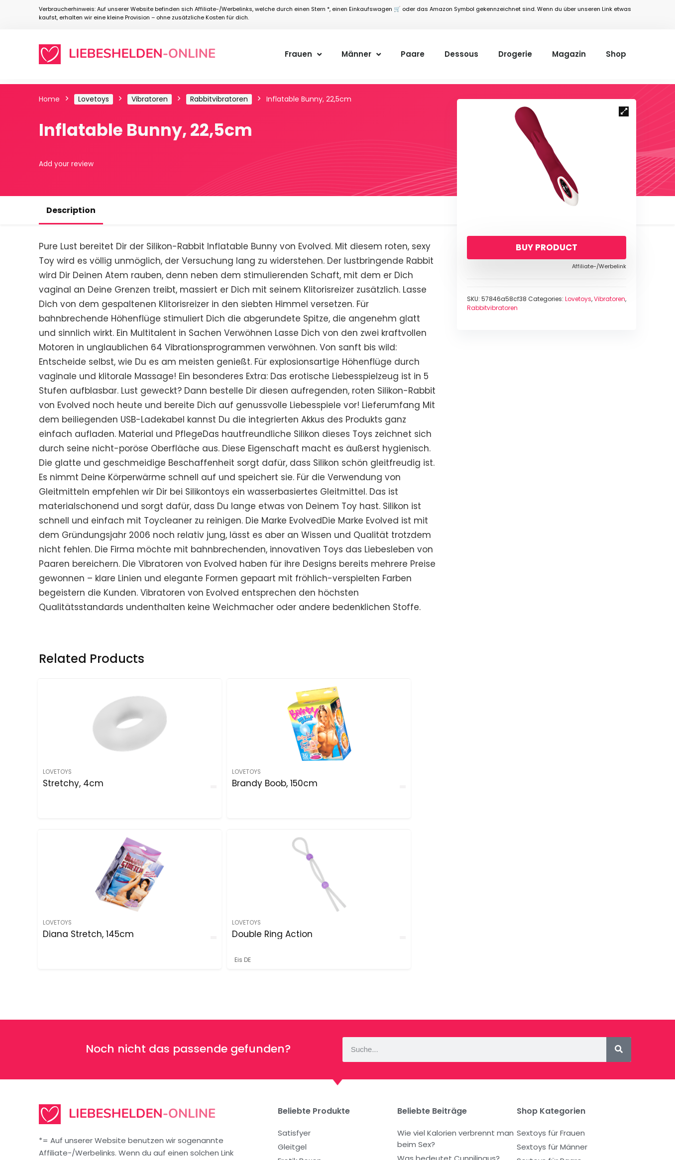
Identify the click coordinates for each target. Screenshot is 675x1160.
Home (49, 99)
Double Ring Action (373, 788)
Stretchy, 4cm (74, 783)
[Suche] (618, 910)
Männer (361, 54)
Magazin (569, 54)
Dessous (461, 54)
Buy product (546, 247)
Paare (413, 54)
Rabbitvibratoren (219, 99)
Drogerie (515, 54)
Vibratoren (149, 99)
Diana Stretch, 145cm (277, 788)
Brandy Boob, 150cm (173, 788)
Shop (616, 54)
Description (71, 210)
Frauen (303, 54)
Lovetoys (93, 99)
